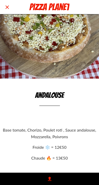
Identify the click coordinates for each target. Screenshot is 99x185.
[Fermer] (7, 7)
